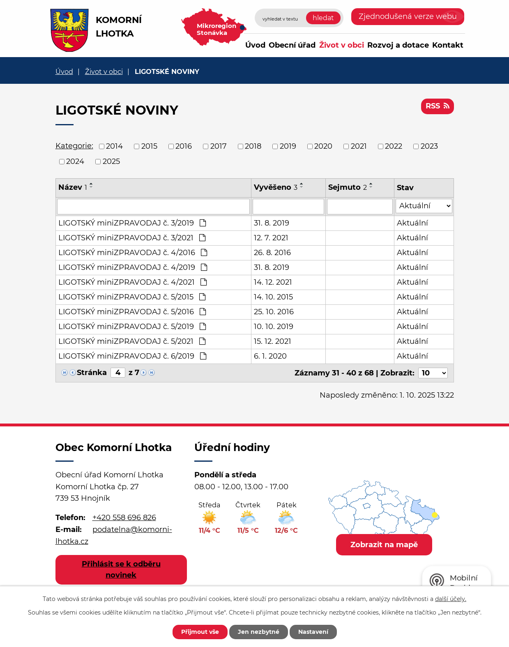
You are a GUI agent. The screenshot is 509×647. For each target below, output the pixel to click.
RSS (437, 106)
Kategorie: (74, 145)
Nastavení (313, 631)
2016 (183, 146)
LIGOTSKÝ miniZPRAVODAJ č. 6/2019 (132, 356)
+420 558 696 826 (124, 517)
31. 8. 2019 (271, 223)
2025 (111, 161)
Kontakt (447, 45)
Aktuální (412, 223)
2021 (359, 146)
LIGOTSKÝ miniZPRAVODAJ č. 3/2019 (132, 223)
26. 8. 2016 (272, 252)
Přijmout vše (200, 631)
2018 (253, 146)
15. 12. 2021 (272, 341)
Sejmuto (347, 187)
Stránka (92, 372)
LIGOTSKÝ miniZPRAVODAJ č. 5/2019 (132, 326)
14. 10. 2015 (273, 297)
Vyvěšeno (275, 187)
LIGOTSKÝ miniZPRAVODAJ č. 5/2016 (132, 311)
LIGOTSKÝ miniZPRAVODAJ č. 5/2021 (131, 341)
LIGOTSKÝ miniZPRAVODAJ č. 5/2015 (131, 297)
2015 (149, 146)
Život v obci (341, 45)
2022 (393, 146)
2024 (75, 161)
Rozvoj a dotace (398, 45)
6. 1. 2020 (270, 356)
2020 (323, 146)
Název (72, 187)
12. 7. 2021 (271, 237)
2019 (288, 146)
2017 (218, 146)
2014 (114, 146)
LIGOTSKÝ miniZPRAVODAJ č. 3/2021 (131, 237)
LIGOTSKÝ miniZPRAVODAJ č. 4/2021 (132, 282)
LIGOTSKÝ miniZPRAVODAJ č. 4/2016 (132, 252)
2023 (429, 146)
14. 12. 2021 (273, 282)
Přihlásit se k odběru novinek (121, 570)
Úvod (255, 45)
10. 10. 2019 (273, 326)
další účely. (450, 599)
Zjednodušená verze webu (408, 16)
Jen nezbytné (258, 631)
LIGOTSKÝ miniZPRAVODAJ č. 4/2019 (132, 267)
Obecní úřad (292, 45)
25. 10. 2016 (274, 311)
